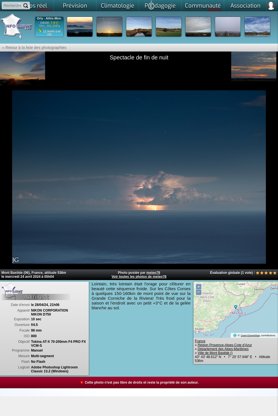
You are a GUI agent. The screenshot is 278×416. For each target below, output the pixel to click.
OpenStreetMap (250, 335)
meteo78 (153, 273)
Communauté (203, 7)
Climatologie (117, 6)
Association (245, 6)
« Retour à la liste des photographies (33, 47)
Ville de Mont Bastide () (215, 353)
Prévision (75, 6)
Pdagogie (160, 5)
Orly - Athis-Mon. (49, 18)
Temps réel (34, 7)
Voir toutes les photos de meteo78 (139, 277)
